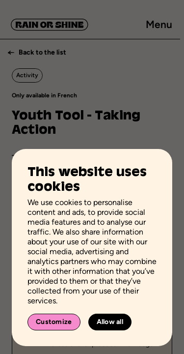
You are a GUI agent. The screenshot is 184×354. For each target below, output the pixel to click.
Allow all (110, 322)
